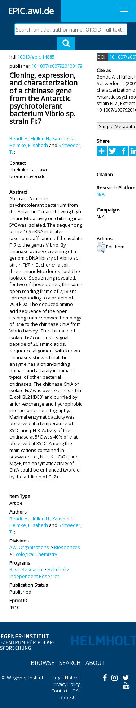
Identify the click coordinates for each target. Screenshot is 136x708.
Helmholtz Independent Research (39, 572)
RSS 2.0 (67, 697)
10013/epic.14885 (35, 57)
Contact (59, 690)
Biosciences (67, 547)
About (95, 663)
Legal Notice (66, 677)
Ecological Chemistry (35, 554)
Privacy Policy (66, 684)
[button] (101, 247)
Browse (42, 663)
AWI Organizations (29, 547)
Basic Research (25, 569)
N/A (101, 194)
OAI (76, 690)
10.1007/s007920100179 (56, 66)
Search (70, 663)
